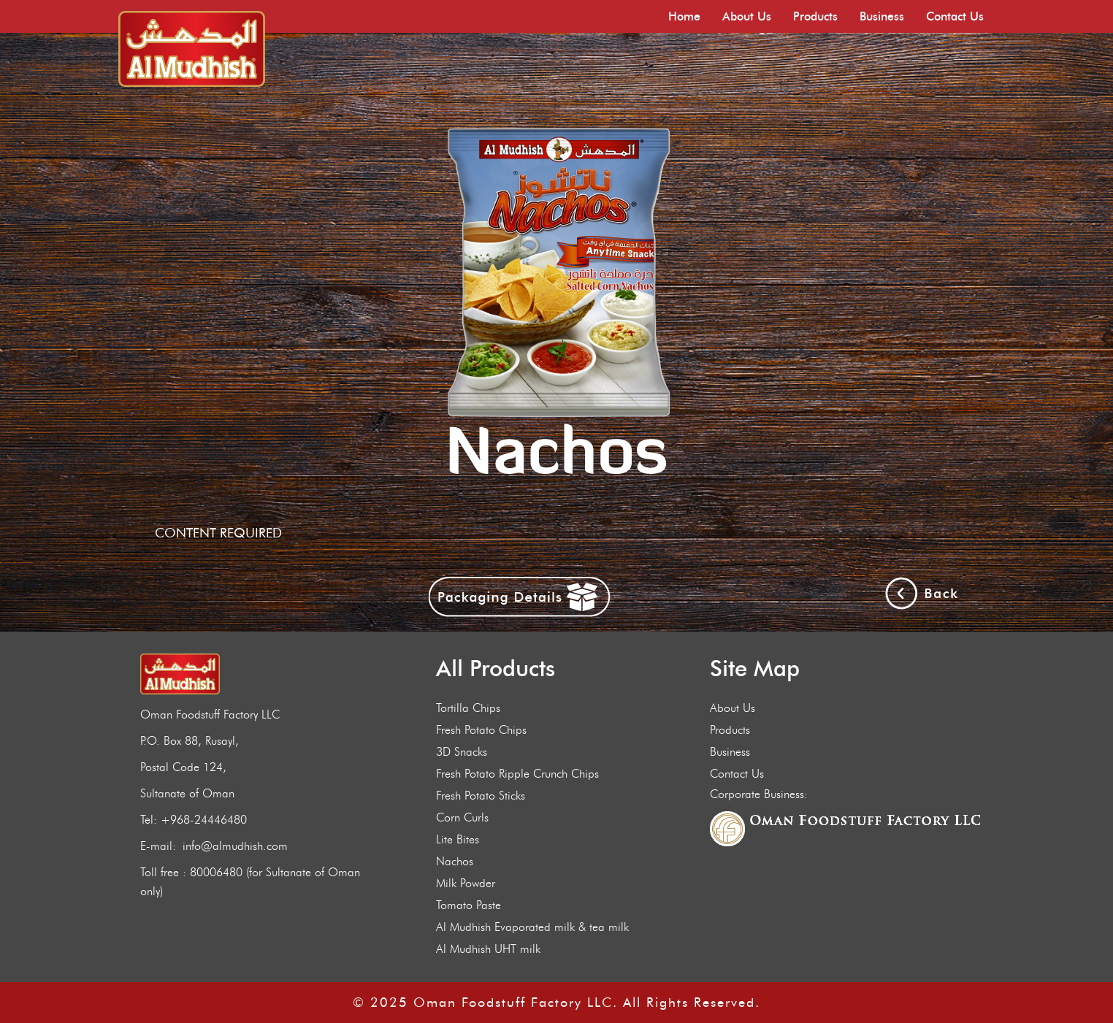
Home (684, 16)
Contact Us (955, 16)
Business (882, 16)
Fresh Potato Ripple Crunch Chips (517, 774)
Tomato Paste (468, 905)
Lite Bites (457, 839)
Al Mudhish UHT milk (488, 949)
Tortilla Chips (468, 708)
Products (815, 16)
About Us (746, 16)
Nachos (454, 861)
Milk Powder (465, 883)
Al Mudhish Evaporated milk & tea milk (532, 927)
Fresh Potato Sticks (480, 795)
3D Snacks (461, 752)
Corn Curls (462, 817)
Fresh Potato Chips (481, 730)
